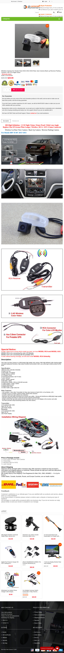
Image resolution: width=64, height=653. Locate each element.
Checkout (20, 1)
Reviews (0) (15, 121)
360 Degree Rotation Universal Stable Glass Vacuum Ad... (9, 535)
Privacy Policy (38, 612)
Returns (36, 637)
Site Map (4, 643)
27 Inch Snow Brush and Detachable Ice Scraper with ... (52, 535)
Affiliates (4, 637)
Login (44, 1)
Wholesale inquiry (6, 74)
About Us (4, 620)
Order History (37, 635)
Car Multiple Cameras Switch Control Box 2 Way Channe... (30, 591)
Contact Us (5, 623)
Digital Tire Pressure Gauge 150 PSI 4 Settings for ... (9, 562)
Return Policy (37, 623)
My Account (14, 1)
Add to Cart (18, 89)
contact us (33, 113)
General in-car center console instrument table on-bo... (31, 535)
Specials (4, 640)
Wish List (36, 640)
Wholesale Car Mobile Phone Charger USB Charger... (9, 591)
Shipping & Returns (39, 617)
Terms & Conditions (39, 615)
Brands (4, 632)
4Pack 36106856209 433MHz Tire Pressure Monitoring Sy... (32, 562)
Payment (36, 620)
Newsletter (37, 643)
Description (6, 121)
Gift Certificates (6, 635)
